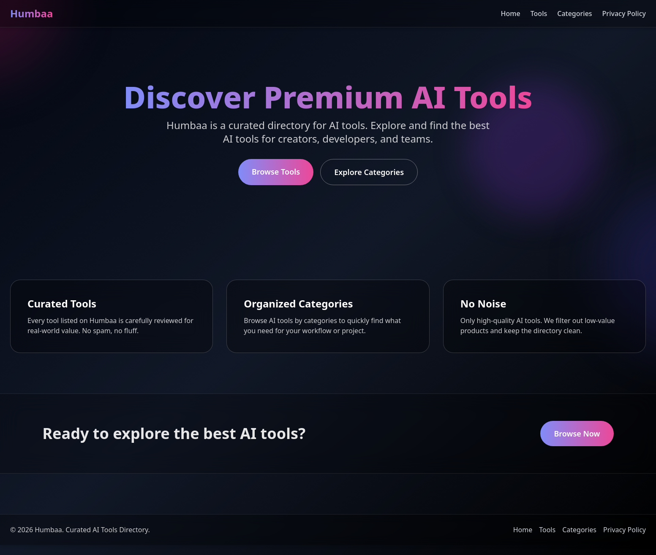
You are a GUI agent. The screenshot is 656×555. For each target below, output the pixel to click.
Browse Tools (276, 172)
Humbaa (31, 13)
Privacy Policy (624, 13)
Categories (574, 13)
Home (510, 13)
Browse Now (577, 433)
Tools (539, 13)
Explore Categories (369, 172)
